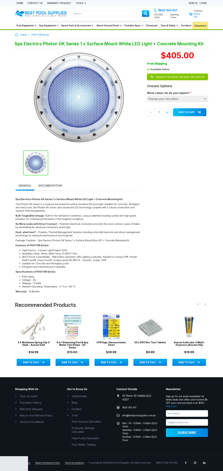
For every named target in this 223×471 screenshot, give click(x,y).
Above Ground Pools (109, 25)
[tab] (25, 186)
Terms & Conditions (32, 422)
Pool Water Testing (83, 444)
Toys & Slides (169, 25)
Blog (74, 402)
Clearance (200, 25)
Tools (80, 3)
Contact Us (35, 3)
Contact (76, 409)
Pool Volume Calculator (86, 421)
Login (203, 3)
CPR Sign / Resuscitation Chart (111, 343)
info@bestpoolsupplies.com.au (139, 415)
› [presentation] (205, 304)
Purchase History (31, 402)
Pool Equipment (26, 25)
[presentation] (25, 185)
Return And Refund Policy (36, 415)
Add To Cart (189, 112)
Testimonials (79, 396)
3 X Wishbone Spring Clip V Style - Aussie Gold (33, 343)
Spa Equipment (48, 25)
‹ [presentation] (198, 304)
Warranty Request (59, 3)
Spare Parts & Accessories (77, 25)
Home (19, 3)
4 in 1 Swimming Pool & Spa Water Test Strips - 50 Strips (72, 345)
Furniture (186, 25)
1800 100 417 (165, 10)
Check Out (197, 15)
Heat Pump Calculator (85, 438)
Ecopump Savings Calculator (83, 429)
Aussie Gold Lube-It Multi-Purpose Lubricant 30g (189, 343)
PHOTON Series (40, 34)
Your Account (28, 396)
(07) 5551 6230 (158, 16)
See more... (172, 406)
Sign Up (193, 3)
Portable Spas (134, 25)
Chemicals (152, 25)
